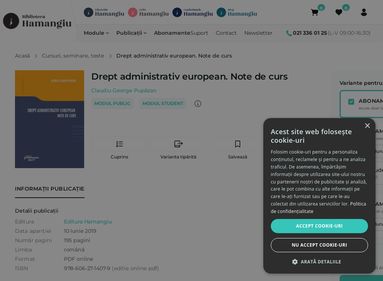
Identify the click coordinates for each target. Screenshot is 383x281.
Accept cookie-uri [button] (319, 226)
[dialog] (319, 196)
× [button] (367, 126)
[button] (319, 261)
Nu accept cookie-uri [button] (319, 245)
